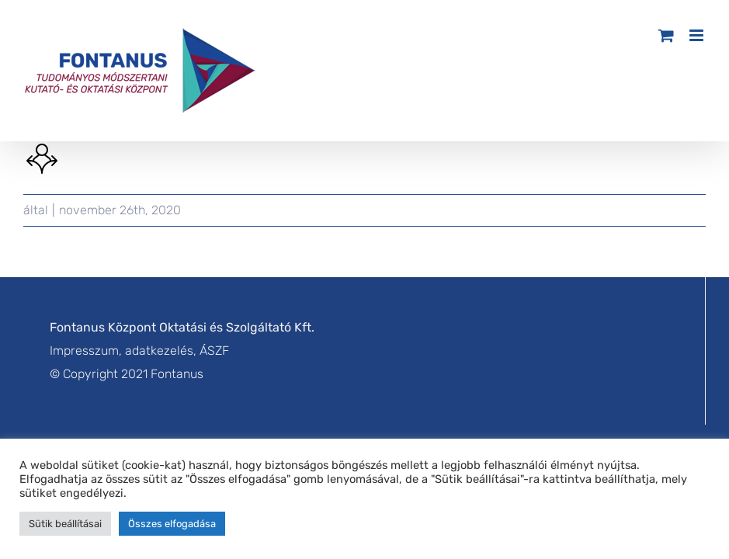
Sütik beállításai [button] (65, 523)
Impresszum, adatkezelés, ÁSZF (139, 350)
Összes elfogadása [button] (172, 523)
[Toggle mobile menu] (697, 35)
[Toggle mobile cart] (666, 35)
